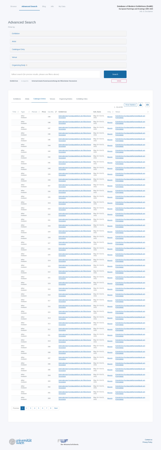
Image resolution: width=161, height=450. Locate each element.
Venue (14, 57)
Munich (109, 117)
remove (119, 81)
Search (115, 74)
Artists (27, 99)
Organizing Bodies (65, 99)
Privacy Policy (147, 442)
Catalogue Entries (39, 99)
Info (52, 6)
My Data (62, 6)
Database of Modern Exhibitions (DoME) (135, 7)
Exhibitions (17, 99)
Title (14, 112)
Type (23, 112)
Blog (44, 6)
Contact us (148, 440)
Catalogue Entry (18, 49)
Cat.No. (51, 112)
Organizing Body (18, 65)
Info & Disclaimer (146, 11)
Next (55, 408)
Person (34, 112)
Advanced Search (29, 6)
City (109, 112)
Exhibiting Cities (81, 99)
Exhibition (16, 34)
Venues (52, 99)
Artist (14, 41)
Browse (14, 6)
